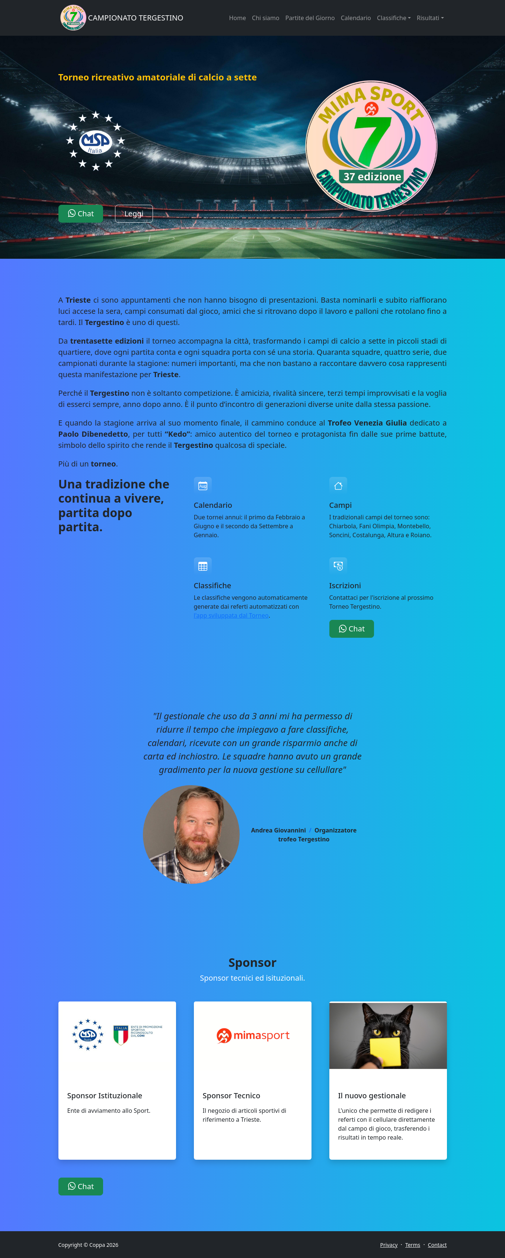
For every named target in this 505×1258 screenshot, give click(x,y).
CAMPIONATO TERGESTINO (135, 18)
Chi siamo (265, 18)
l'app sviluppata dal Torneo (231, 615)
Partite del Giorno (310, 18)
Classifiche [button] (391, 18)
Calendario (356, 18)
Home (237, 18)
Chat (81, 213)
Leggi (134, 213)
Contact (437, 1244)
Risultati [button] (428, 18)
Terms (412, 1244)
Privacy (389, 1244)
